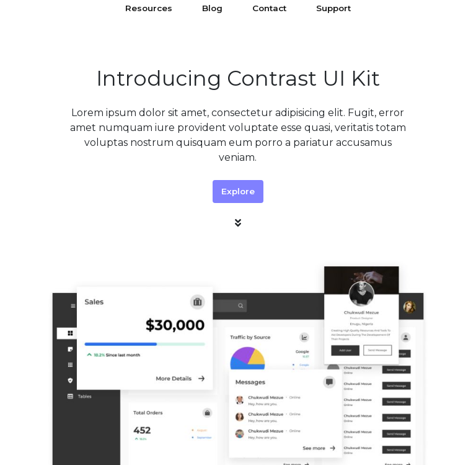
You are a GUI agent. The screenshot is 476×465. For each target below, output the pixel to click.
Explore (238, 191)
